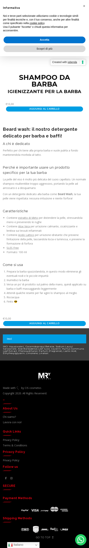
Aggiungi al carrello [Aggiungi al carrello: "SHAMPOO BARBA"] (44, 108)
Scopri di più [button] (44, 48)
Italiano (15, 545)
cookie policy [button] (37, 23)
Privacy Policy (11, 440)
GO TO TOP (44, 537)
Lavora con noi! (12, 422)
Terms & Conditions (15, 445)
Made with (12, 388)
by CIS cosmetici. (31, 388)
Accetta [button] (44, 39)
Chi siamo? (9, 417)
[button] (80, 539)
